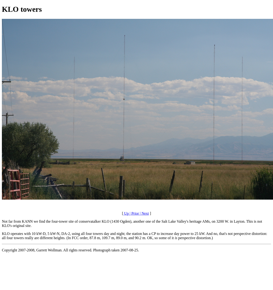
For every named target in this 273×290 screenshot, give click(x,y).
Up (126, 213)
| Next (144, 213)
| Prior (134, 213)
